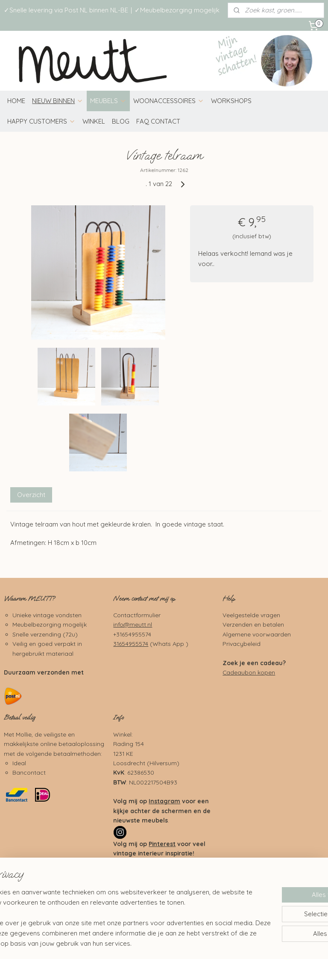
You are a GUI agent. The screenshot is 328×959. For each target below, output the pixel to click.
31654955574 (130, 643)
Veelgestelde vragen (251, 615)
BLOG (120, 121)
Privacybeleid (242, 643)
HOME (16, 101)
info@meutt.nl (132, 624)
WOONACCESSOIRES (168, 101)
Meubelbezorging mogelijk (49, 624)
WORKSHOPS (231, 101)
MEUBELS (108, 101)
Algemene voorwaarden (257, 634)
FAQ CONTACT (158, 121)
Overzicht (31, 495)
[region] (107, 907)
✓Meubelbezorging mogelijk (177, 10)
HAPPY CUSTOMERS (41, 121)
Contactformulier (137, 615)
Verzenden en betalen (253, 624)
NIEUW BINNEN (57, 101)
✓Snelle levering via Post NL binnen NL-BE (66, 10)
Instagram (164, 801)
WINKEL (93, 121)
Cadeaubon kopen (249, 672)
